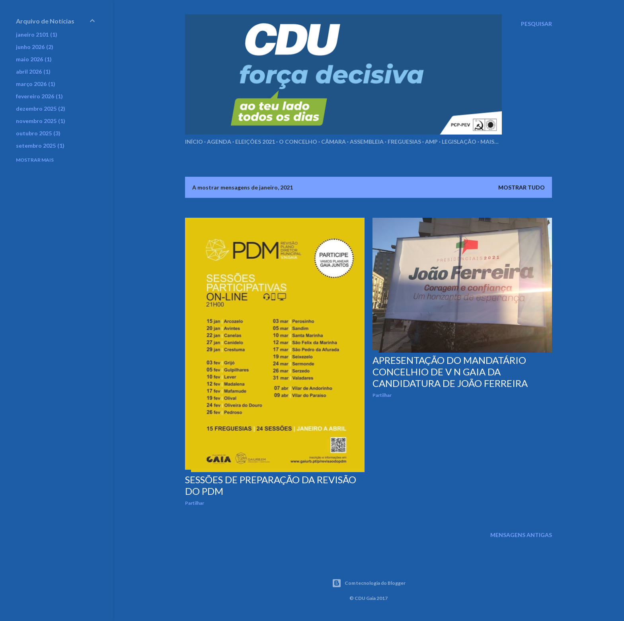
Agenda (219, 141)
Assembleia (367, 141)
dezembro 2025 (40, 108)
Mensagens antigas (521, 534)
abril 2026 (33, 71)
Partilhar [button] (194, 503)
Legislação (459, 141)
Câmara (333, 141)
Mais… (489, 141)
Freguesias (404, 141)
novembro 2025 (40, 120)
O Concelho (298, 141)
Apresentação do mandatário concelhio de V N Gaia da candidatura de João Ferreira (450, 371)
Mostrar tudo (521, 187)
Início (194, 141)
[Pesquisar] (536, 23)
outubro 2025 (38, 133)
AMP (431, 141)
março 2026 (35, 83)
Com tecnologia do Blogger (369, 583)
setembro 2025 (40, 145)
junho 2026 (34, 46)
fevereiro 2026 (39, 96)
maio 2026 (34, 59)
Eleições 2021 (255, 141)
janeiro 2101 (36, 34)
